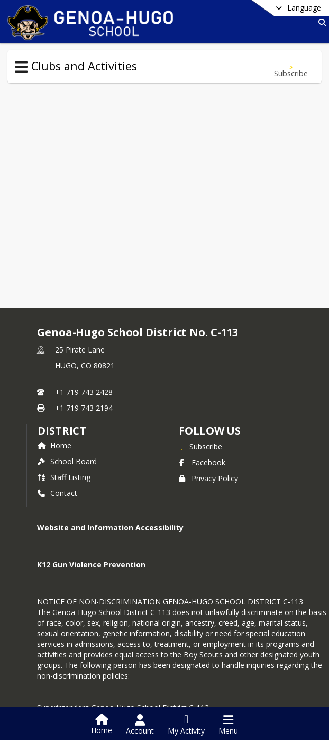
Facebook (202, 462)
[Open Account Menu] (140, 725)
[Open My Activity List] (186, 725)
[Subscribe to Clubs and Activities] (291, 66)
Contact (57, 493)
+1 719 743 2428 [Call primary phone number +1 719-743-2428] (84, 392)
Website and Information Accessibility (110, 527)
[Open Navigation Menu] (228, 725)
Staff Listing (64, 477)
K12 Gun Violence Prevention (91, 564)
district (62, 430)
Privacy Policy (208, 478)
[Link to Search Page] (320, 22)
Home (54, 445)
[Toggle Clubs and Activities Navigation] (21, 67)
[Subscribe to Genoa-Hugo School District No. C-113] (200, 446)
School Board (67, 461)
